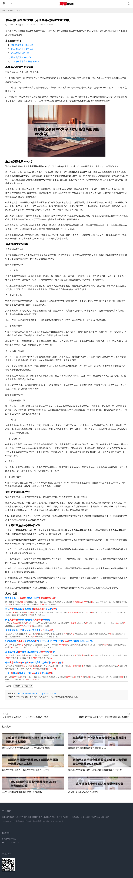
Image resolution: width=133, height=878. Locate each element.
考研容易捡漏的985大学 (22, 45)
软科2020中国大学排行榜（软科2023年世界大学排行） (104, 717)
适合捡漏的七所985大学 (22, 49)
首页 (3, 10)
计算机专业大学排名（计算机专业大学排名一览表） (27, 717)
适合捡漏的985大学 (20, 53)
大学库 (10, 10)
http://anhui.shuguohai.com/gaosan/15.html (37, 693)
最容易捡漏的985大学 (21, 57)
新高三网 (41, 821)
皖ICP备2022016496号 (55, 821)
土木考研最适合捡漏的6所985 (25, 61)
